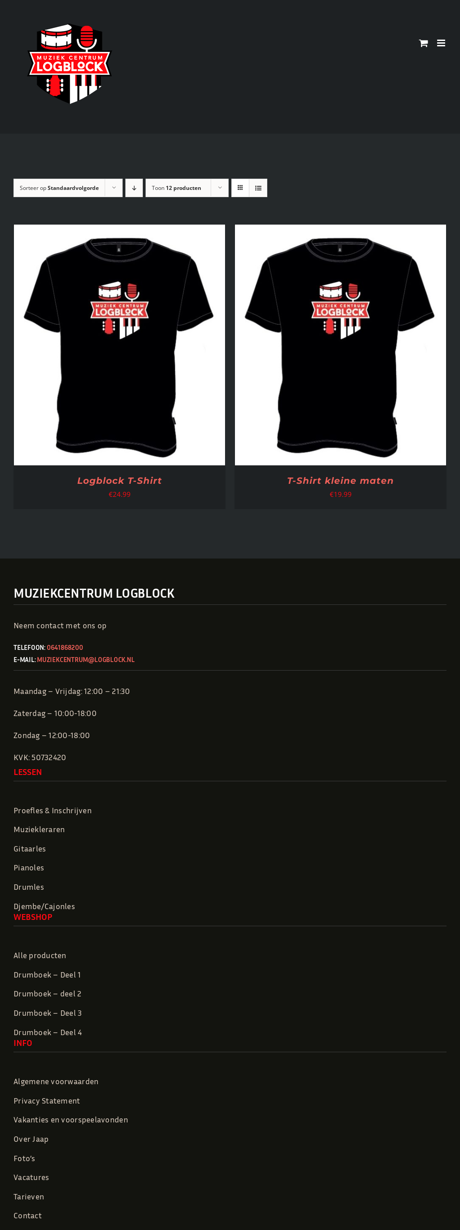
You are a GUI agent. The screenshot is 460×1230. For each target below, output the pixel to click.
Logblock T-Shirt (119, 480)
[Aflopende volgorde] (134, 188)
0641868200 (65, 647)
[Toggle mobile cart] (423, 43)
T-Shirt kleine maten (340, 480)
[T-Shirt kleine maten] (340, 231)
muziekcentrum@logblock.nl (85, 659)
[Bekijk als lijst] (258, 188)
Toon (176, 188)
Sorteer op (59, 188)
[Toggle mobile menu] (442, 43)
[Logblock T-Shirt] (119, 231)
